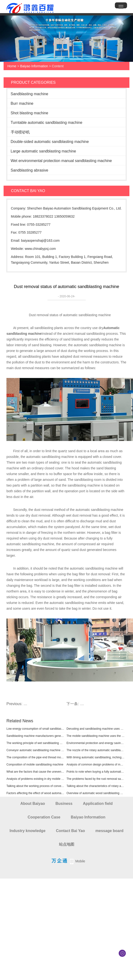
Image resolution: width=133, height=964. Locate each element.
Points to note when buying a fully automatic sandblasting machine (96, 771)
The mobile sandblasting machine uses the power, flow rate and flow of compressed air (96, 736)
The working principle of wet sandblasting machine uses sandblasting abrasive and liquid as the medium (35, 743)
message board (109, 831)
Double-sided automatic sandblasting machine (50, 142)
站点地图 (66, 844)
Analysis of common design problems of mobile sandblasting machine (96, 764)
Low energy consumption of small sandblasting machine (35, 728)
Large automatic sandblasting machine (43, 151)
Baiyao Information (34, 66)
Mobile (80, 861)
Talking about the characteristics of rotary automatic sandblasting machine (96, 786)
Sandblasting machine (29, 94)
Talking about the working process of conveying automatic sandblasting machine (35, 786)
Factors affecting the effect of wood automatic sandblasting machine (35, 793)
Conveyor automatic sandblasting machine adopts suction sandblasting (35, 750)
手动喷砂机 (20, 132)
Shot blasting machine (29, 113)
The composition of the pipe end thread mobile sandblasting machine (35, 757)
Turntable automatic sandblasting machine (46, 122)
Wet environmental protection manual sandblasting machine (61, 161)
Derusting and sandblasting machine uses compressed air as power (96, 728)
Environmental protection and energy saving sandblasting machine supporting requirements (96, 743)
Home (11, 66)
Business (63, 804)
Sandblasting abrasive (29, 170)
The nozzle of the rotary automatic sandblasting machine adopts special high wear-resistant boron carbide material (96, 750)
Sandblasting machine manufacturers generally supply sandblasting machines (35, 736)
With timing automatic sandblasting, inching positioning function (96, 757)
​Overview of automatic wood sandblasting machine (96, 793)
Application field (97, 804)
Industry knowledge (27, 831)
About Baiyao (32, 804)
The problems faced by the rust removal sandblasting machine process (96, 779)
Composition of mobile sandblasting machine (34, 764)
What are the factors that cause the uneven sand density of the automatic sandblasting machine (35, 771)
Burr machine (22, 103)
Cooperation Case (44, 817)
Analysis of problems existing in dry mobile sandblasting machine (35, 779)
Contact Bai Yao (70, 831)
